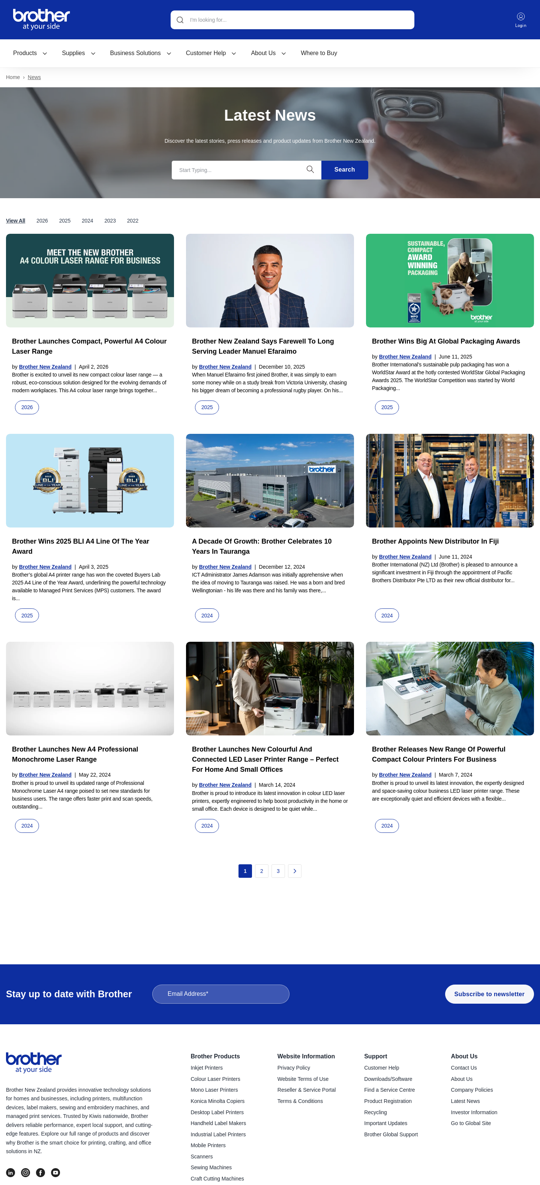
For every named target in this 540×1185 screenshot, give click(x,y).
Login (520, 20)
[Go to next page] (295, 871)
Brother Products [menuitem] (215, 1056)
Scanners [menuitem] (201, 1157)
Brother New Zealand (45, 367)
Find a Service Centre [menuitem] (389, 1090)
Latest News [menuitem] (465, 1101)
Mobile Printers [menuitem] (207, 1146)
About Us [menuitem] (464, 1056)
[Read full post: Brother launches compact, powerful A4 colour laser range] (90, 281)
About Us (268, 53)
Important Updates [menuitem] (385, 1124)
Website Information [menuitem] (306, 1056)
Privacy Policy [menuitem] (294, 1068)
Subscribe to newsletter (489, 994)
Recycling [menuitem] (375, 1113)
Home (13, 78)
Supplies (79, 53)
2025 (64, 221)
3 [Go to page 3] (278, 871)
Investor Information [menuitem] (474, 1113)
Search (344, 170)
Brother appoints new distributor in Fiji (435, 541)
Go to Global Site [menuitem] (471, 1124)
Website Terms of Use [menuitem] (303, 1079)
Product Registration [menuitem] (388, 1101)
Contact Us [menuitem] (464, 1068)
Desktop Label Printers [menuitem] (217, 1113)
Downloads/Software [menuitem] (388, 1079)
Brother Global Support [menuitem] (391, 1135)
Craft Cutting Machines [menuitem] (217, 1179)
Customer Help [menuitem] (381, 1068)
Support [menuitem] (375, 1056)
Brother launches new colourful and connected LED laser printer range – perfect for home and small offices (265, 760)
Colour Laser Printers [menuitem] (215, 1079)
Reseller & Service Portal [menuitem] (307, 1090)
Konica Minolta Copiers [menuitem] (217, 1101)
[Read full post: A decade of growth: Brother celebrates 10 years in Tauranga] (270, 481)
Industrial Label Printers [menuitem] (218, 1135)
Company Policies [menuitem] (472, 1090)
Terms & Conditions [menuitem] (300, 1101)
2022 (132, 221)
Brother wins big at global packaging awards (446, 341)
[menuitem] (30, 53)
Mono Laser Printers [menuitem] (214, 1090)
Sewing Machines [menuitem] (211, 1168)
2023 (110, 221)
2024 (87, 221)
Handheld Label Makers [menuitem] (218, 1124)
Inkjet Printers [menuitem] (206, 1068)
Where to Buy (319, 53)
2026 (42, 221)
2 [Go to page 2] (261, 871)
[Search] (292, 19)
